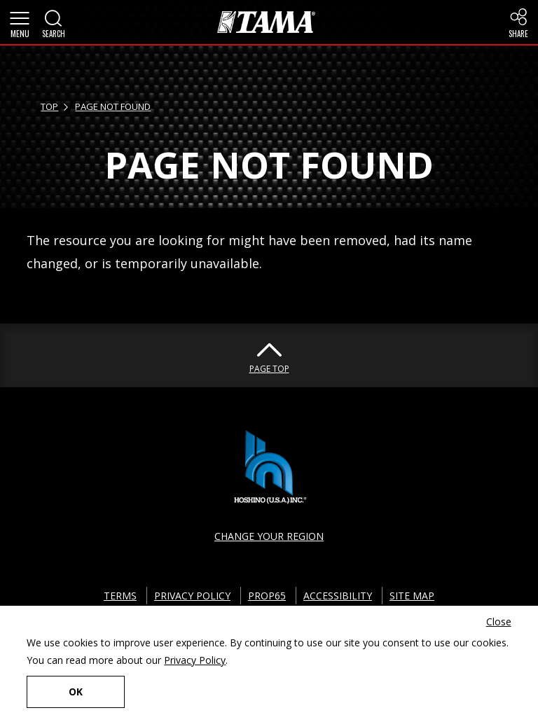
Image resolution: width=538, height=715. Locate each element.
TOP (49, 106)
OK (76, 691)
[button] (20, 22)
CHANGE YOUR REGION (269, 536)
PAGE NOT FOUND (113, 106)
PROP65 (267, 595)
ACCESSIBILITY (337, 595)
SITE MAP (411, 595)
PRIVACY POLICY (192, 595)
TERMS (120, 595)
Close (498, 621)
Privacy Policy (195, 660)
